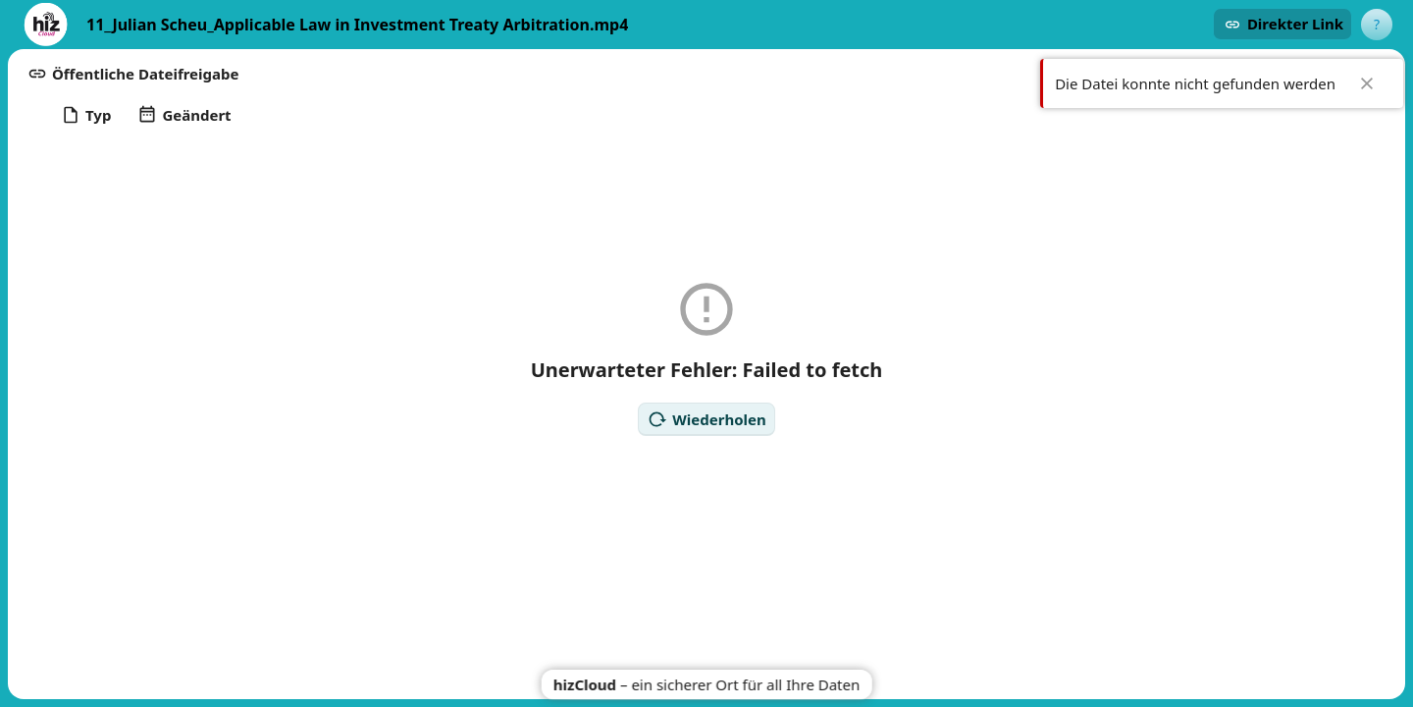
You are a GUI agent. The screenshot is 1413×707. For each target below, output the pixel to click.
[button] (1282, 24)
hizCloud (584, 684)
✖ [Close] (1366, 83)
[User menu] (1376, 24)
